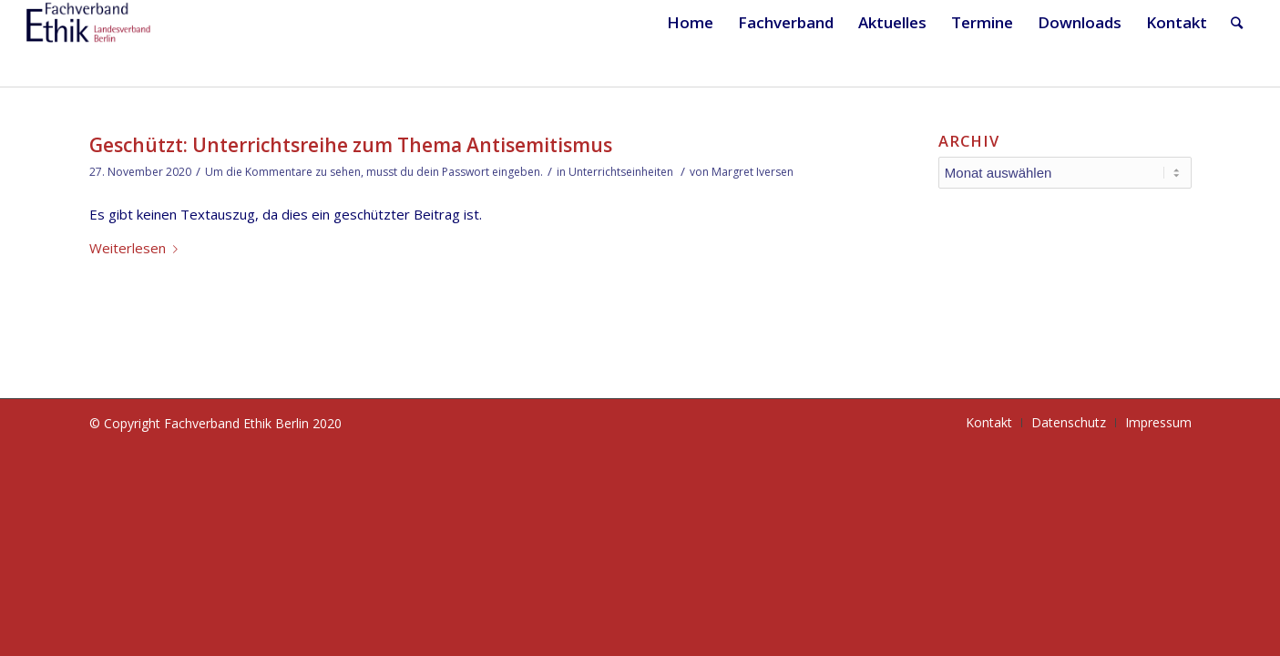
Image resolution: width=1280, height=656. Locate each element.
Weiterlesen (137, 248)
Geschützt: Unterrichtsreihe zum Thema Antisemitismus (350, 145)
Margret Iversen (753, 171)
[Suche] (1236, 23)
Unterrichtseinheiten (620, 171)
